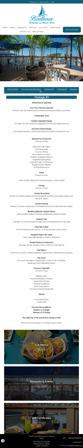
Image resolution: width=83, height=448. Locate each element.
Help (64, 438)
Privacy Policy (77, 442)
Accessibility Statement (75, 438)
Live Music (43, 28)
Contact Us (24, 32)
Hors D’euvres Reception (31, 89)
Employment (38, 32)
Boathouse (34, 2)
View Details (41, 386)
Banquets (22, 28)
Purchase (41, 422)
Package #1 (49, 89)
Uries (52, 2)
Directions (55, 28)
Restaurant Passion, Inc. (75, 445)
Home (5, 28)
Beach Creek (44, 2)
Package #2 (62, 89)
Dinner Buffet (13, 89)
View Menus (41, 349)
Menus (13, 28)
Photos (32, 28)
